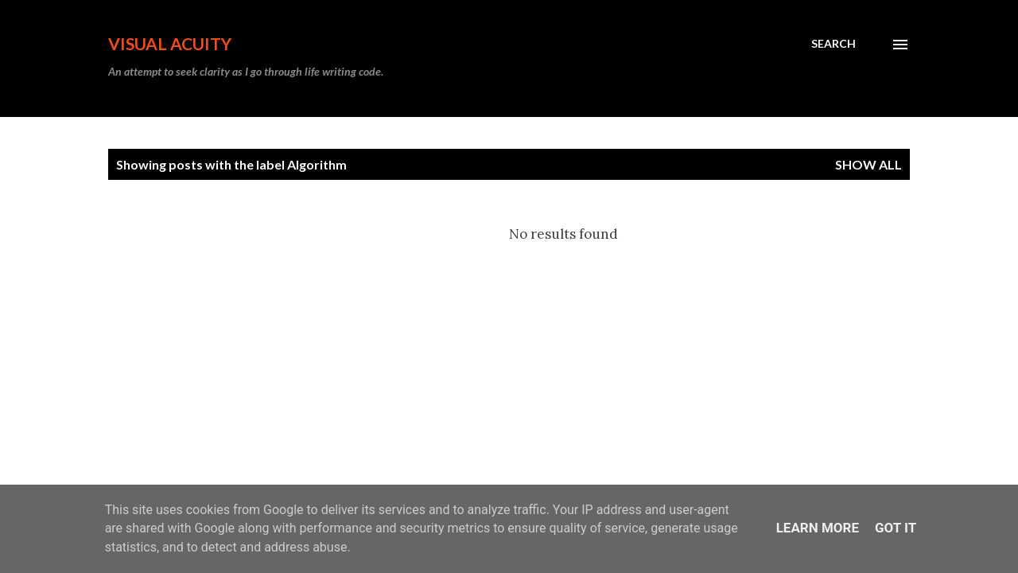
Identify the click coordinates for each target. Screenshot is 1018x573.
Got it (895, 528)
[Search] (833, 43)
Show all (868, 164)
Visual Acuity (169, 43)
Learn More (817, 528)
